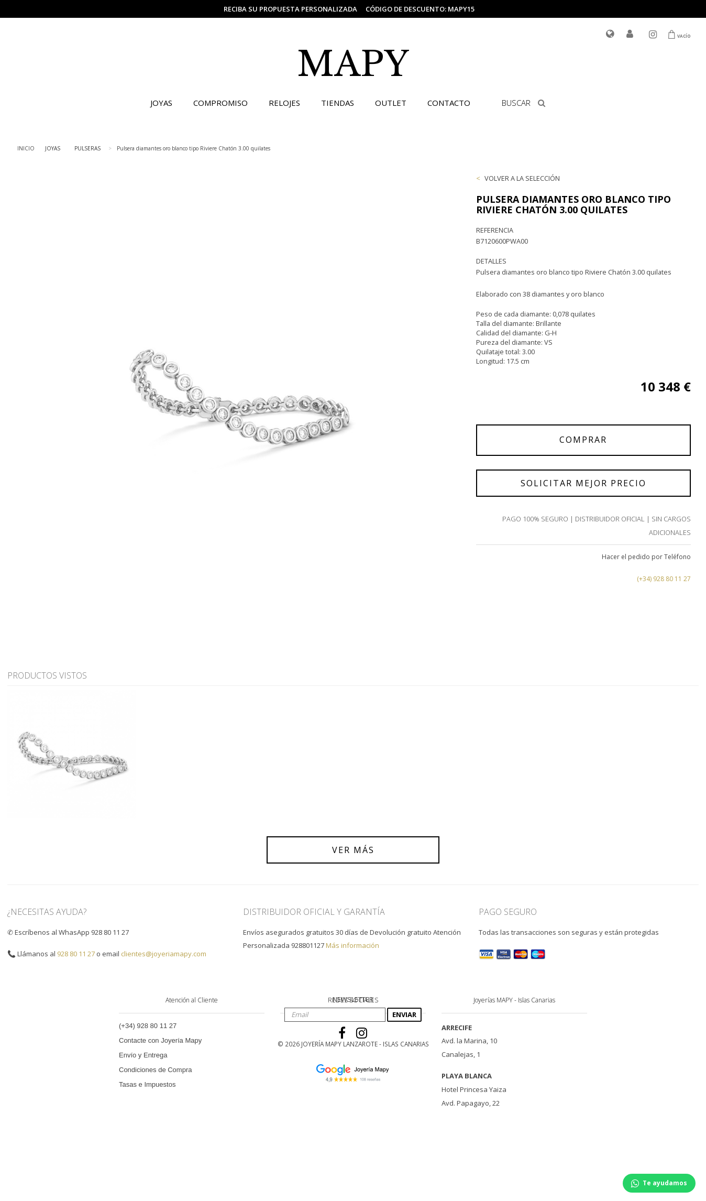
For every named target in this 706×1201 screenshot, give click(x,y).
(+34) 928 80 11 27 (664, 578)
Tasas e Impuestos (147, 1084)
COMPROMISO (220, 102)
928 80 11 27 (76, 953)
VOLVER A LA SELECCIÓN (522, 178)
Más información (352, 945)
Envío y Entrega (143, 1055)
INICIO (26, 148)
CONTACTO (448, 102)
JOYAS (161, 102)
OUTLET (390, 102)
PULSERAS (87, 148)
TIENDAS (337, 102)
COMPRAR (583, 439)
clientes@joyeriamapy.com (163, 953)
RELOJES (284, 102)
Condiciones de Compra (155, 1070)
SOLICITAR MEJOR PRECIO (583, 483)
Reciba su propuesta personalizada (290, 9)
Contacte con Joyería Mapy (160, 1040)
